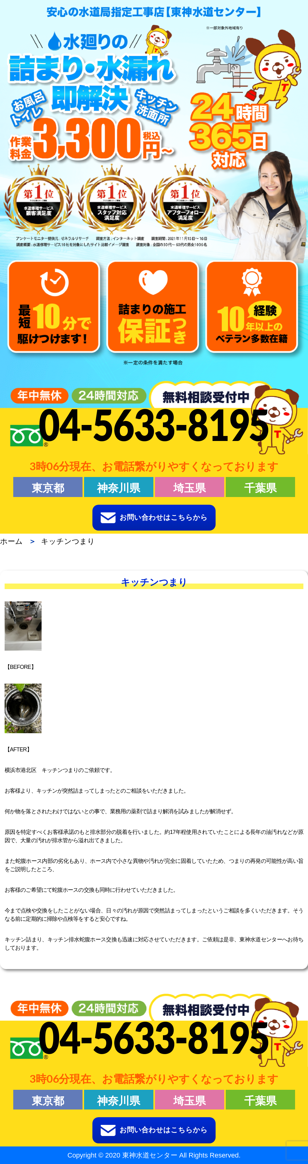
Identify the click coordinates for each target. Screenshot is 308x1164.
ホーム (11, 541)
